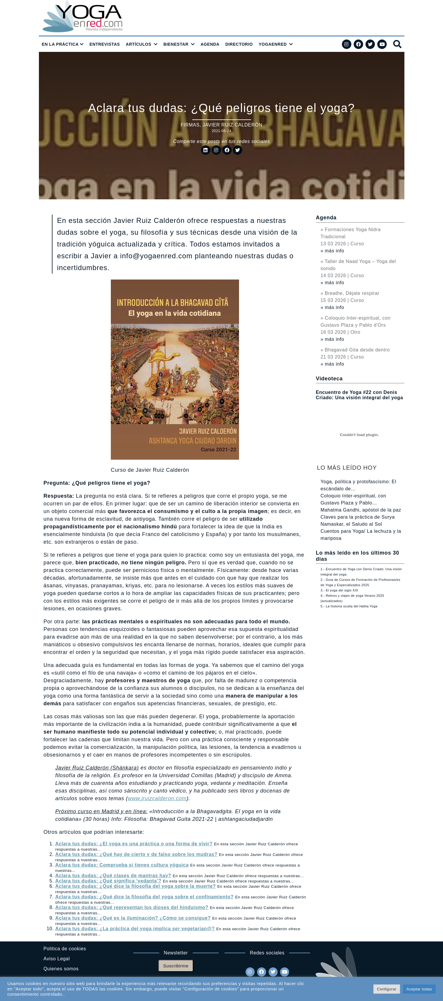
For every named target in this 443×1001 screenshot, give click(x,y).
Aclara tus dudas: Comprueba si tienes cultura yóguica (122, 864)
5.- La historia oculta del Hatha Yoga (349, 606)
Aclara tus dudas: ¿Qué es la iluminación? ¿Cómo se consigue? (133, 918)
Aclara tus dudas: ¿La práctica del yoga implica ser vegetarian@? (135, 928)
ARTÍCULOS (138, 44)
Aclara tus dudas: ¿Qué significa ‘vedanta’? (108, 880)
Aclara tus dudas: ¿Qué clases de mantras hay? (113, 875)
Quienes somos (61, 968)
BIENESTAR (175, 44)
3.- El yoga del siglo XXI (339, 590)
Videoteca (329, 379)
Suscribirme (176, 965)
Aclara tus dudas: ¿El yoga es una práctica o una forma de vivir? (134, 843)
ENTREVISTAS (105, 44)
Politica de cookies (65, 948)
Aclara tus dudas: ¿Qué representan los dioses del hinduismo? (131, 907)
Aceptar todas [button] (419, 989)
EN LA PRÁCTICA (60, 44)
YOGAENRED (273, 44)
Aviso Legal (57, 958)
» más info (332, 250)
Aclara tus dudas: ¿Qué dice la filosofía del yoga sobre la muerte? (135, 886)
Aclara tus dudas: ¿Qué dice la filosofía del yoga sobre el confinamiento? (144, 896)
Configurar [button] (386, 989)
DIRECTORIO (239, 44)
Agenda (326, 218)
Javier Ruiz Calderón (232, 124)
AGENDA (209, 44)
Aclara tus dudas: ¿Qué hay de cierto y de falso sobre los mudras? (136, 854)
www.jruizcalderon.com (157, 798)
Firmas (190, 124)
